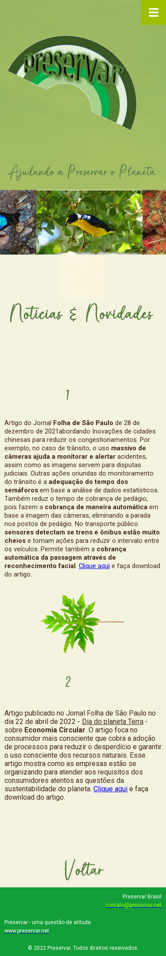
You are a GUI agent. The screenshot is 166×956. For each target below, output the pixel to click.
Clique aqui (94, 566)
